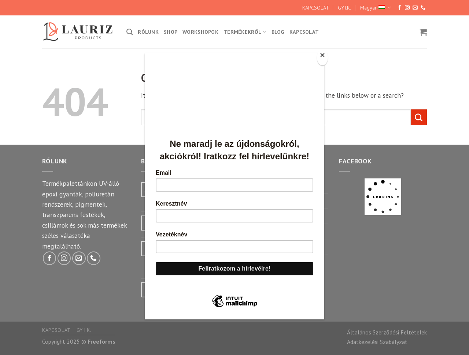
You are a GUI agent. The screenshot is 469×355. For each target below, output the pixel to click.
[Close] (322, 57)
